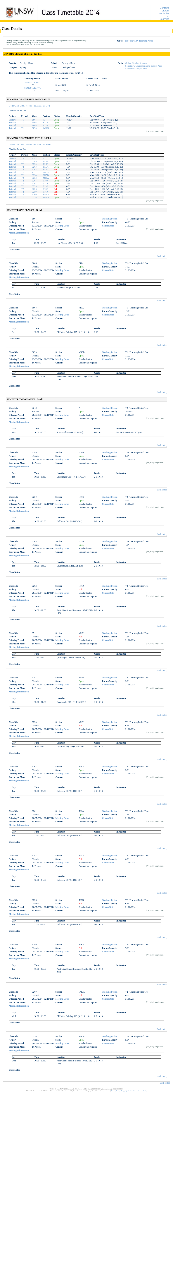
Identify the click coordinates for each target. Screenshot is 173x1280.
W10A (46, 194)
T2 (22, 158)
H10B (45, 164)
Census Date (108, 225)
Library (165, 10)
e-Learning (164, 17)
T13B (45, 189)
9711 (34, 172)
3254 (34, 175)
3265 (34, 180)
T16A (45, 192)
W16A (46, 197)
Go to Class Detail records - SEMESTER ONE (30, 105)
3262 (34, 169)
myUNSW (164, 13)
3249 (34, 161)
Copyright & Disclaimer (129, 1091)
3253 (34, 178)
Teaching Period (109, 218)
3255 (34, 186)
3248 (34, 158)
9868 (34, 125)
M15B (46, 175)
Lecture (12, 120)
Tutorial (12, 122)
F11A (45, 122)
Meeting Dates (62, 225)
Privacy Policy (115, 1091)
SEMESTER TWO (32, 88)
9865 (34, 120)
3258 (34, 197)
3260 (34, 194)
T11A (45, 183)
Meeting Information (19, 232)
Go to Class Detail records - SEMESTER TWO (30, 144)
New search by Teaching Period (139, 41)
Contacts (164, 7)
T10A (45, 180)
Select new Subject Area (136, 68)
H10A (45, 161)
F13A (45, 125)
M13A (46, 172)
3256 (34, 189)
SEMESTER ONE (32, 82)
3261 (34, 183)
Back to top (162, 256)
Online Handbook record (136, 63)
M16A (46, 178)
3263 (34, 167)
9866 (34, 122)
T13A (45, 186)
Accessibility (142, 1091)
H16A (45, 169)
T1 (22, 120)
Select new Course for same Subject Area (143, 66)
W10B (46, 128)
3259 (34, 192)
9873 (34, 128)
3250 (34, 164)
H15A (45, 167)
